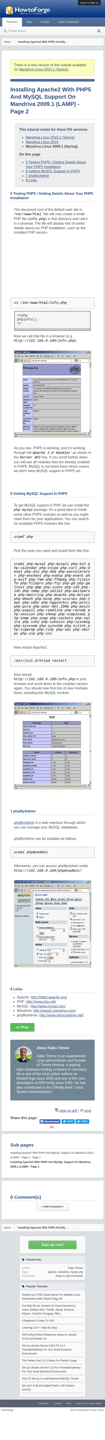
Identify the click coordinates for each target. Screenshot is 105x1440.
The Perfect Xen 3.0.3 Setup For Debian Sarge (49, 1360)
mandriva (63, 1272)
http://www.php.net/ (41, 1002)
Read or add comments (69, 1275)
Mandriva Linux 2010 (42, 142)
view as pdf (68, 1111)
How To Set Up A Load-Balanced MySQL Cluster (50, 1378)
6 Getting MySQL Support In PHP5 (53, 171)
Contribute (43, 1403)
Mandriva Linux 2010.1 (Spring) (43, 69)
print (87, 1111)
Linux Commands (68, 21)
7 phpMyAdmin (37, 176)
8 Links (31, 180)
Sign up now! (52, 1245)
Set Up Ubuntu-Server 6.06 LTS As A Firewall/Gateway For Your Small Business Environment (47, 1349)
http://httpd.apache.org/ (49, 997)
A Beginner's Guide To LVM (38, 1320)
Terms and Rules (79, 1410)
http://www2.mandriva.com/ (54, 1010)
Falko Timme (75, 1268)
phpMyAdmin (24, 823)
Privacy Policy (96, 1410)
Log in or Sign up (89, 2)
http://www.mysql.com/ (48, 1006)
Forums (45, 21)
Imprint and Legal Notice (89, 1403)
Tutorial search (17, 30)
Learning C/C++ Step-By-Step (39, 1327)
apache (52, 1272)
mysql (73, 1272)
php (81, 1272)
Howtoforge (7, 1410)
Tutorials (12, 21)
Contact (57, 1403)
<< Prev (22, 1027)
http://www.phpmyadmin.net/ (61, 1015)
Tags (29, 21)
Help (68, 1403)
